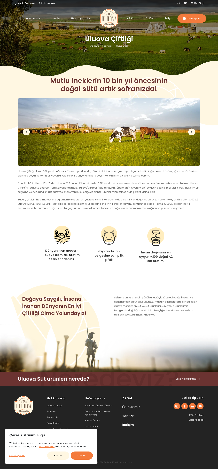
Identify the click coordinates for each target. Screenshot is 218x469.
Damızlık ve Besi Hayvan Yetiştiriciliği (98, 413)
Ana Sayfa (94, 46)
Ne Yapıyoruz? (81, 18)
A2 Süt (131, 18)
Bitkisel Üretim (92, 420)
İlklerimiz (51, 411)
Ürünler (56, 18)
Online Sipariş (191, 18)
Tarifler (149, 18)
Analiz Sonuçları (24, 3)
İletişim (169, 18)
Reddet (58, 455)
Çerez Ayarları (17, 455)
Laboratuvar (91, 426)
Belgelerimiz (54, 423)
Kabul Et (81, 455)
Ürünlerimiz (131, 407)
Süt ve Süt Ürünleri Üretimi (99, 405)
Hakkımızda (33, 18)
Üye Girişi (197, 3)
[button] (190, 132)
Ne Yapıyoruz (95, 398)
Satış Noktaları (47, 3)
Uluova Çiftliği (54, 405)
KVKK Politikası (196, 415)
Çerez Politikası (196, 419)
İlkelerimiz (52, 417)
